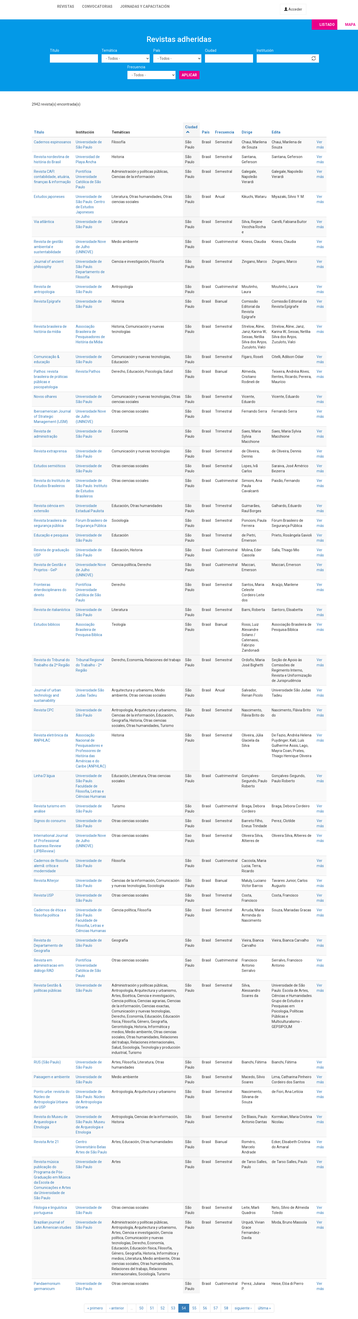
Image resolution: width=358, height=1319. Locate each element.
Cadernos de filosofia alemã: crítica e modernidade (51, 866)
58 (226, 1308)
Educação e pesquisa (51, 535)
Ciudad (210, 50)
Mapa (350, 25)
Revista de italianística (52, 610)
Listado (327, 25)
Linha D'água (44, 776)
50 (141, 1308)
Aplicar (189, 75)
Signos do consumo (50, 821)
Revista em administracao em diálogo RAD (49, 965)
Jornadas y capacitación (145, 6)
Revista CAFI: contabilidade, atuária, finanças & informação (52, 176)
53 (173, 1308)
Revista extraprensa (50, 451)
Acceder (293, 9)
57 (216, 1308)
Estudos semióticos (50, 466)
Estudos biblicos (47, 624)
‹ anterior (116, 1308)
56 (205, 1308)
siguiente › (243, 1308)
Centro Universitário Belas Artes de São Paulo (91, 1147)
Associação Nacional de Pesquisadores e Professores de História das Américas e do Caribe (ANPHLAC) (91, 750)
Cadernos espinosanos (52, 142)
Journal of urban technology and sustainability (47, 695)
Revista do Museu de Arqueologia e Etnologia (51, 1122)
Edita (276, 132)
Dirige (247, 132)
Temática (109, 50)
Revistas (65, 6)
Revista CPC (44, 710)
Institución (265, 50)
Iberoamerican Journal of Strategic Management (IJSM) (52, 416)
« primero (95, 1308)
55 (194, 1308)
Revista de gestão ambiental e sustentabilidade (48, 247)
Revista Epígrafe (47, 301)
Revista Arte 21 (46, 1142)
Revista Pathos (88, 371)
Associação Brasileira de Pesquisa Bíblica (89, 629)
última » (264, 1308)
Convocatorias (97, 6)
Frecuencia (136, 67)
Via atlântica (44, 222)
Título (54, 50)
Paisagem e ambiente (52, 1077)
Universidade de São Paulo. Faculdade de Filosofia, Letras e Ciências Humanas (91, 920)
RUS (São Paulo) (47, 1062)
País (156, 50)
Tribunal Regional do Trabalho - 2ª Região (90, 665)
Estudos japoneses (49, 197)
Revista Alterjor (46, 880)
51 (152, 1308)
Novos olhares (45, 396)
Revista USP (44, 895)
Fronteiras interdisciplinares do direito (50, 590)
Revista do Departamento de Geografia (48, 945)
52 (163, 1308)
